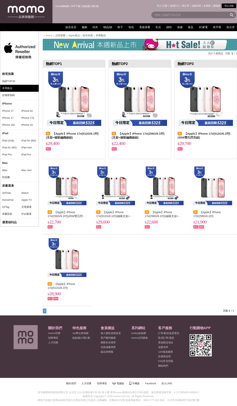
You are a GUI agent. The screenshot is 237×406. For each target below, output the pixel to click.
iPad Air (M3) (28, 140)
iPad (5, 133)
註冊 (165, 5)
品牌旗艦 (60, 35)
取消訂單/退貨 (166, 337)
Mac (5, 162)
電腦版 (120, 383)
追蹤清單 (196, 5)
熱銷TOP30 (8, 81)
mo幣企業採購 (80, 333)
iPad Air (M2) (9, 147)
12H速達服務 (165, 351)
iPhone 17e (27, 117)
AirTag (5, 206)
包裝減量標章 (108, 347)
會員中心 (174, 5)
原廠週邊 (8, 185)
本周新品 (7, 88)
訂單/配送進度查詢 (168, 333)
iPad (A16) (8, 140)
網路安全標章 (108, 342)
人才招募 (86, 383)
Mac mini (26, 170)
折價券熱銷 (8, 95)
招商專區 (53, 337)
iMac (4, 170)
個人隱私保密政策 (111, 333)
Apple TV (26, 199)
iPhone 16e (8, 124)
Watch (24, 192)
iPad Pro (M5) (26, 155)
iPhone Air (27, 110)
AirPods (6, 192)
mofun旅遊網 (138, 333)
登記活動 (229, 5)
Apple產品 (74, 35)
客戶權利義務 (108, 337)
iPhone (7, 103)
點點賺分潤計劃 (90, 6)
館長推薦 (8, 73)
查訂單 (185, 5)
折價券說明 (164, 356)
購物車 (216, 5)
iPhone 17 (8, 117)
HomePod (7, 199)
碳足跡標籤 (107, 351)
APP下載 (75, 6)
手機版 (136, 383)
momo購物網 (62, 6)
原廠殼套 (7, 213)
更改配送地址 (165, 342)
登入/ (159, 5)
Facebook (150, 383)
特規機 (6, 177)
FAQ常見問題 (165, 361)
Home (49, 35)
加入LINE (166, 383)
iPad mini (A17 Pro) (26, 148)
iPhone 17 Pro (8, 111)
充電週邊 (26, 206)
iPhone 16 (27, 124)
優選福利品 (9, 222)
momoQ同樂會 (139, 337)
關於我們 (71, 383)
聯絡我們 (163, 365)
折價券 (207, 5)
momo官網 (54, 333)
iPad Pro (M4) (7, 155)
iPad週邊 (26, 213)
